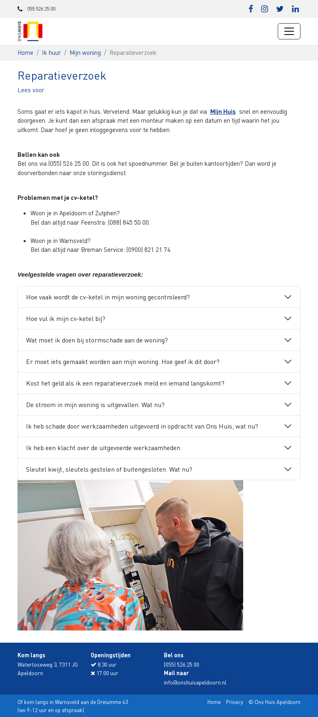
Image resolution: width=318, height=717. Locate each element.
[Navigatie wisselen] (289, 31)
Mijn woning (85, 52)
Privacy (234, 701)
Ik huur (51, 52)
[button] (30, 90)
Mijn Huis (223, 111)
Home (25, 52)
